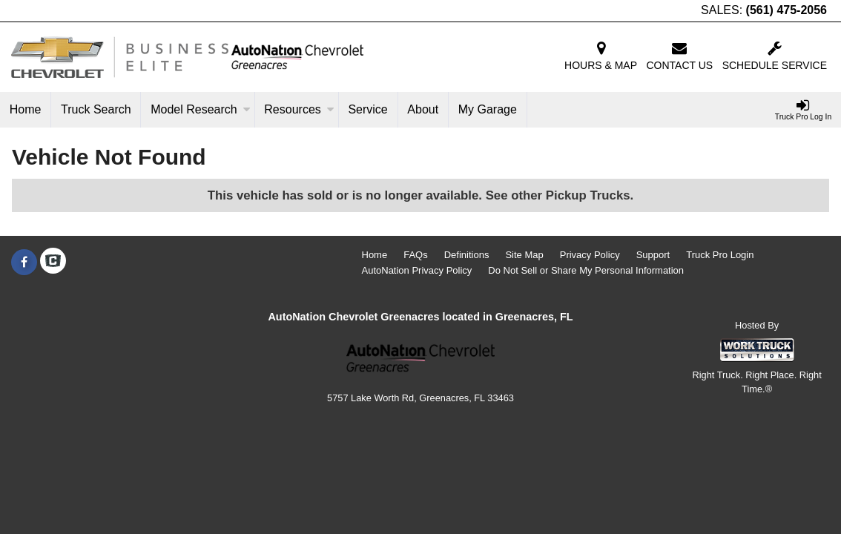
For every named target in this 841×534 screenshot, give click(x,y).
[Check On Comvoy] (53, 262)
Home (26, 109)
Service (367, 109)
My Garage (487, 109)
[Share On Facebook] (24, 262)
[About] (423, 110)
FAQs (415, 254)
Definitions (466, 254)
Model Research (201, 109)
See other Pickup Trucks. (560, 195)
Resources (299, 109)
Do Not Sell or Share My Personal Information (586, 270)
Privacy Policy (590, 254)
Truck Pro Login (719, 254)
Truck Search (96, 109)
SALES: (764, 10)
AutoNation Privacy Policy (417, 270)
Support (653, 254)
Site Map (524, 254)
